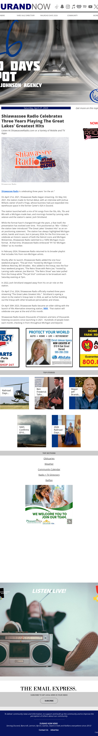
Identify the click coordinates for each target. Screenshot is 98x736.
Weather (49, 463)
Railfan (49, 480)
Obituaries (49, 458)
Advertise (54, 730)
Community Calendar (49, 469)
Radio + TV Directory (49, 474)
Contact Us (43, 730)
